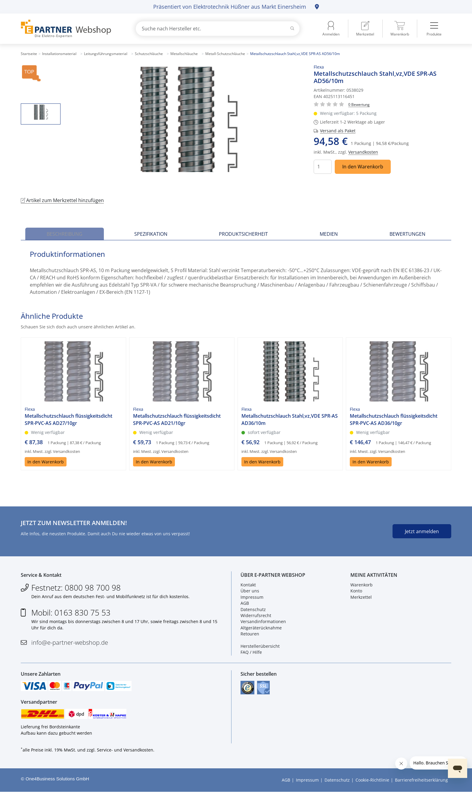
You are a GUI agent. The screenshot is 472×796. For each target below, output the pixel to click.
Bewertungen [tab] (407, 234)
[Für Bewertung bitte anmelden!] (359, 104)
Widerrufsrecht (256, 617)
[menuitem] (365, 29)
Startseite (29, 53)
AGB (245, 604)
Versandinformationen (263, 623)
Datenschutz (253, 610)
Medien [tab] (329, 234)
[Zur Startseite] (71, 29)
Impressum (252, 598)
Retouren (250, 635)
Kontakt (248, 586)
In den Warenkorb (362, 166)
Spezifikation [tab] (150, 234)
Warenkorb (361, 586)
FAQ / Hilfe (251, 653)
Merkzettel (361, 598)
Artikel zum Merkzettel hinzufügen (62, 200)
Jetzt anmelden (422, 531)
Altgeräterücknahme (261, 629)
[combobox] (218, 28)
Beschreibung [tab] (64, 234)
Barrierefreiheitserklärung (421, 784)
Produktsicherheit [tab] (243, 234)
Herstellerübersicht (260, 647)
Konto (356, 592)
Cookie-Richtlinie (372, 784)
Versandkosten (363, 152)
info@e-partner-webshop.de (69, 644)
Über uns (250, 592)
